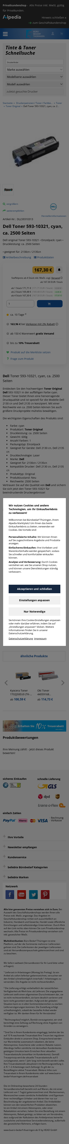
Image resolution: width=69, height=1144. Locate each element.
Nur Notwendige (34, 611)
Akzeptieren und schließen (34, 589)
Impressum (40, 638)
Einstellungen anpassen (34, 600)
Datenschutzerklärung (21, 638)
